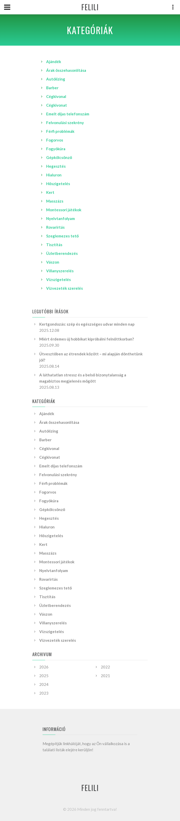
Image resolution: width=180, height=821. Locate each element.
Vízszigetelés (58, 279)
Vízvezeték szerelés (64, 288)
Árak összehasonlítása (66, 70)
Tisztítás (54, 244)
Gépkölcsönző (59, 157)
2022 (105, 667)
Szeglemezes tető (62, 236)
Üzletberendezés (62, 253)
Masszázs (54, 201)
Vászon (52, 262)
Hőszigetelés (58, 183)
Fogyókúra (55, 148)
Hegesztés (56, 166)
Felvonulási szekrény (65, 122)
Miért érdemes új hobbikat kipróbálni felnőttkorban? (86, 339)
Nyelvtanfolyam (60, 218)
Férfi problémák (60, 131)
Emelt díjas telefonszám (67, 114)
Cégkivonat (56, 105)
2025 (43, 675)
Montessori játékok (63, 209)
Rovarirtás (55, 227)
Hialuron (54, 175)
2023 (43, 693)
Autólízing (55, 79)
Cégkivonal (56, 96)
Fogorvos (54, 140)
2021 (105, 675)
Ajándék (53, 61)
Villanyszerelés (60, 270)
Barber (52, 87)
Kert (50, 192)
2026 (43, 667)
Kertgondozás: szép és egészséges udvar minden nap (87, 324)
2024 (43, 684)
